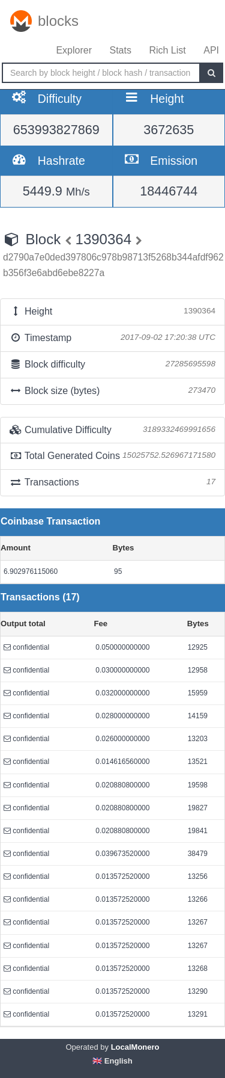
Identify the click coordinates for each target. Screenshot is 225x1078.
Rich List (167, 50)
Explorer (74, 50)
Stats (120, 50)
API (211, 50)
